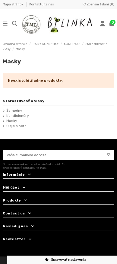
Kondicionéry (17, 116)
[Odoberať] (108, 155)
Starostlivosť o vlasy (23, 101)
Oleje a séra (16, 126)
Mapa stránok (13, 4)
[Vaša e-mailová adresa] (53, 155)
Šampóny (14, 110)
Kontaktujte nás (41, 4)
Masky (11, 121)
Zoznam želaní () (98, 4)
